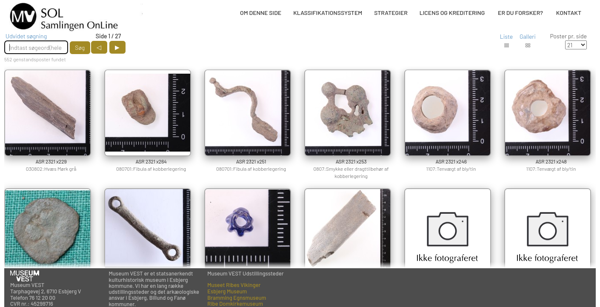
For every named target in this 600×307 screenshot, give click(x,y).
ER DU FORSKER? (520, 12)
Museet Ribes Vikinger (233, 284)
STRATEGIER (390, 12)
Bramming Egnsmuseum (236, 297)
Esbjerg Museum (227, 291)
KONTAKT (568, 12)
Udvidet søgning (26, 36)
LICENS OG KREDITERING (452, 12)
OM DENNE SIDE (260, 12)
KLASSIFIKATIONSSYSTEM (327, 12)
